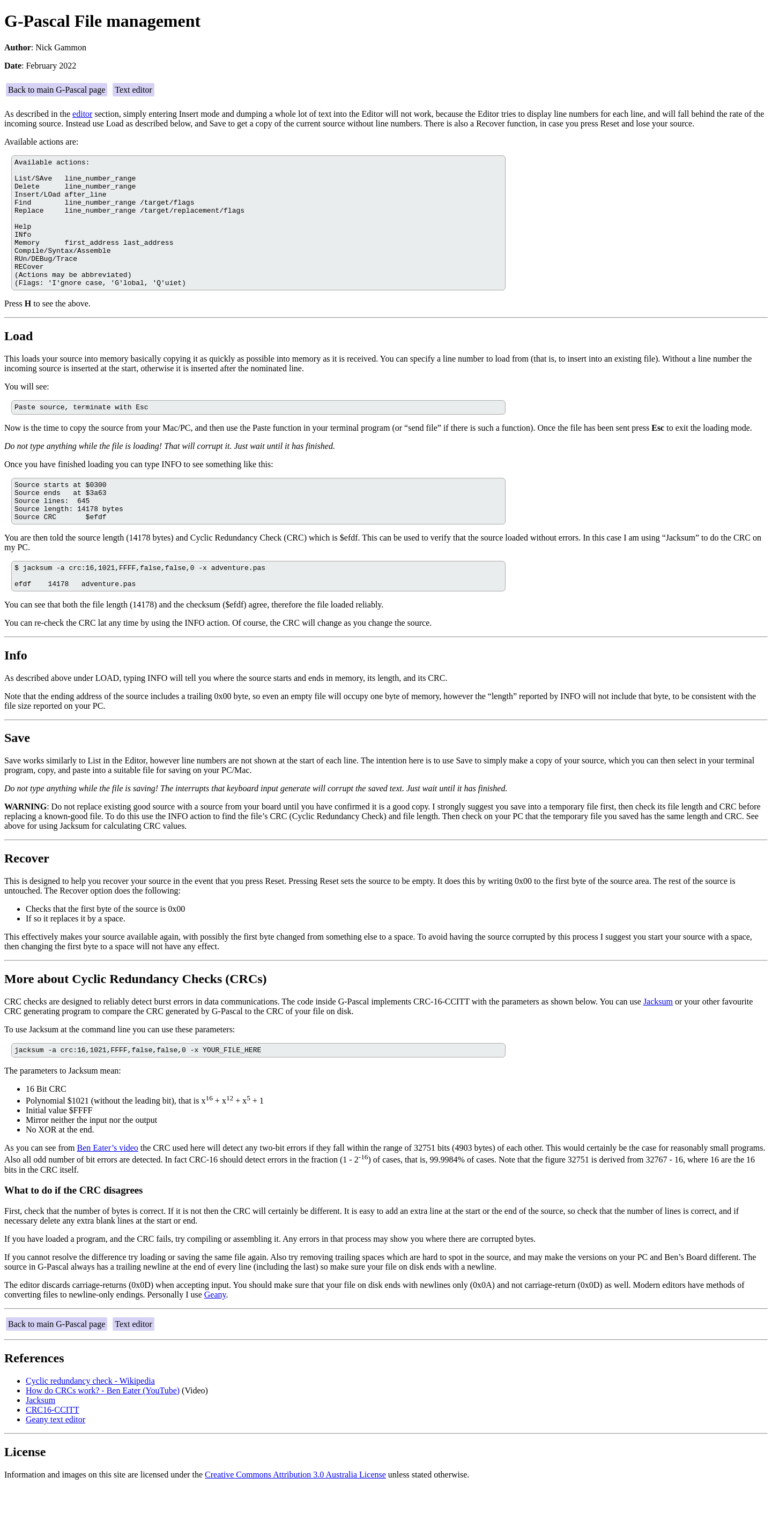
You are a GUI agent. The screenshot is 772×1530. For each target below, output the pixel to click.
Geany (215, 1336)
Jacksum (658, 1041)
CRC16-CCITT (52, 1451)
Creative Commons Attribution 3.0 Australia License (295, 1516)
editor (82, 113)
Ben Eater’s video (107, 1189)
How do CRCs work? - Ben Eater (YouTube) (103, 1432)
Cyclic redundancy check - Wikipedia (90, 1422)
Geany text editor (55, 1461)
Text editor (133, 89)
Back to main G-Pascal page (56, 89)
